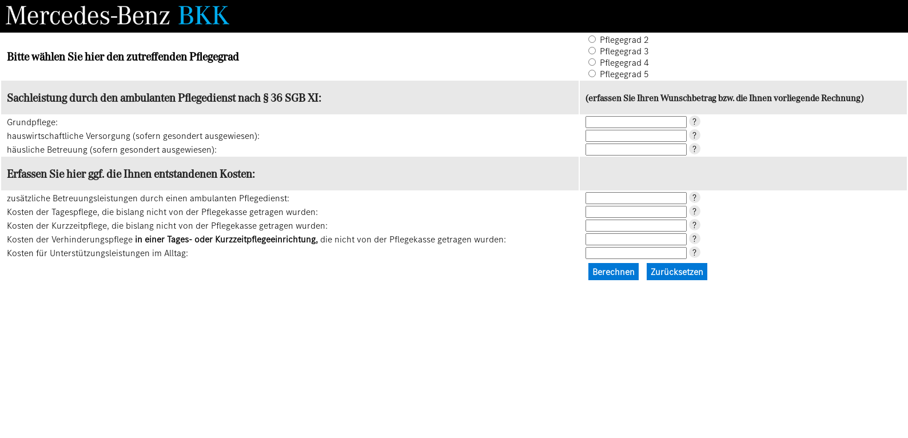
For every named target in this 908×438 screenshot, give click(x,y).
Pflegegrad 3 (624, 51)
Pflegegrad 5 (624, 73)
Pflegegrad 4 (624, 62)
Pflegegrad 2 (624, 39)
